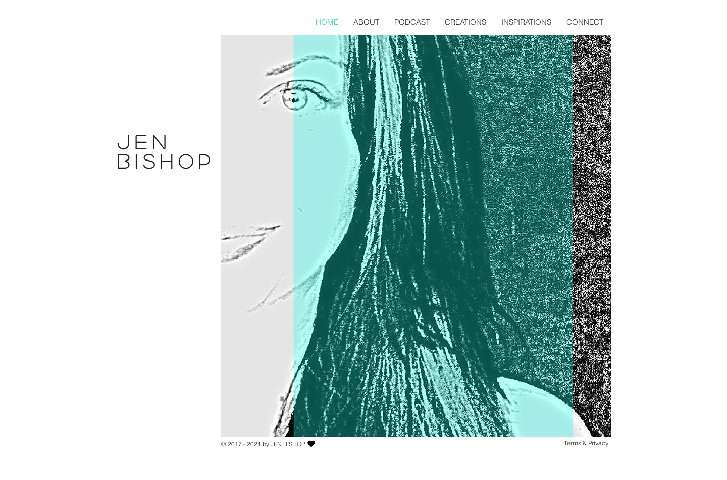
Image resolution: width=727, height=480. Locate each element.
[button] (465, 22)
